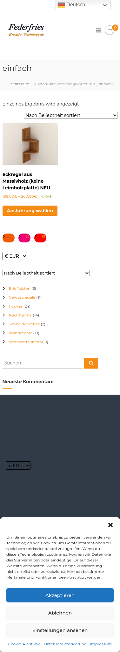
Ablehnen (60, 613)
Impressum (101, 644)
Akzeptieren (60, 595)
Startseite (20, 83)
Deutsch (71, 5)
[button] (110, 525)
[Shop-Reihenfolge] (70, 115)
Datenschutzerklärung (65, 644)
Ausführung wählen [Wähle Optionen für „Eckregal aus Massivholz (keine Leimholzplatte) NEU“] (30, 211)
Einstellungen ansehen (60, 630)
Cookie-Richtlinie (24, 644)
